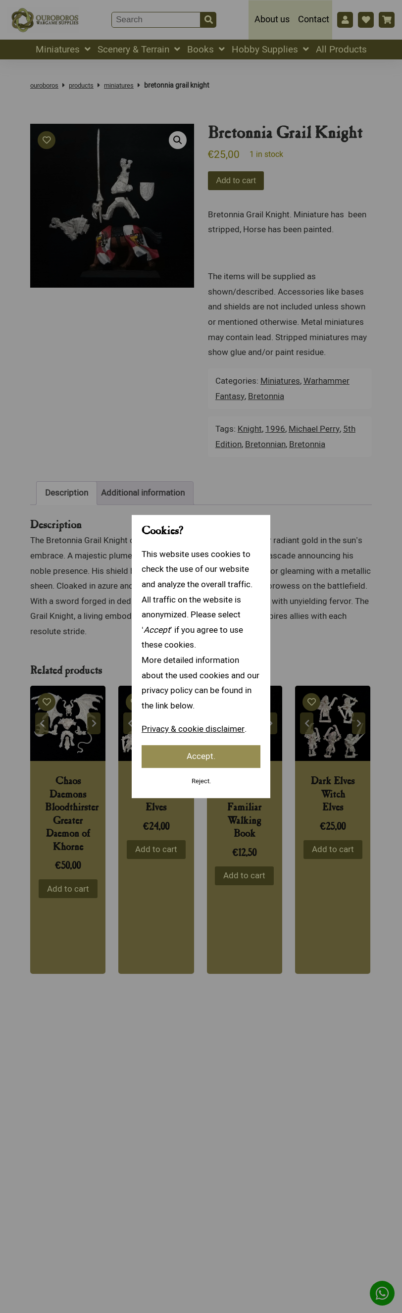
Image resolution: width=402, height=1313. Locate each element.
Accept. (201, 756)
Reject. (201, 781)
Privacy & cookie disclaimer (193, 729)
